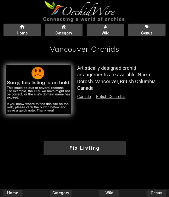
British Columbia (110, 96)
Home (12, 193)
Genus (156, 193)
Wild (109, 193)
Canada (84, 96)
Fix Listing (85, 148)
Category (61, 193)
